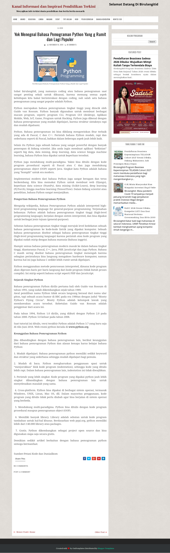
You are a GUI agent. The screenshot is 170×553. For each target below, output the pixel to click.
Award (22, 19)
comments (71, 44)
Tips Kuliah (67, 19)
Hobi (76, 19)
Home (15, 19)
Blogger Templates (106, 548)
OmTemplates (78, 548)
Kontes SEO (117, 19)
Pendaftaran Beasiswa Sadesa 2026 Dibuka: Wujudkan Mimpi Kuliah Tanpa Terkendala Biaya (133, 62)
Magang (49, 19)
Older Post (100, 532)
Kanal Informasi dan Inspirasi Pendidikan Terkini (54, 6)
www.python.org (78, 326)
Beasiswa (31, 19)
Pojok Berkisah (87, 19)
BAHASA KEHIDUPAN (103, 19)
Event (58, 19)
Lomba (41, 19)
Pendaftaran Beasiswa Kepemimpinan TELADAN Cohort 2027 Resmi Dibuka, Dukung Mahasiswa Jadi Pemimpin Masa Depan (132, 157)
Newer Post (21, 532)
